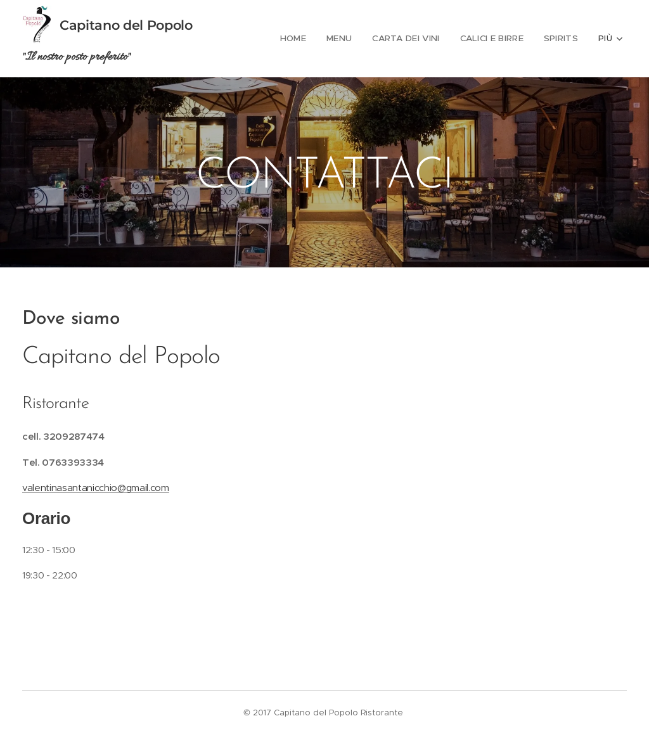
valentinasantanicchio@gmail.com (95, 488)
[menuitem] (301, 38)
